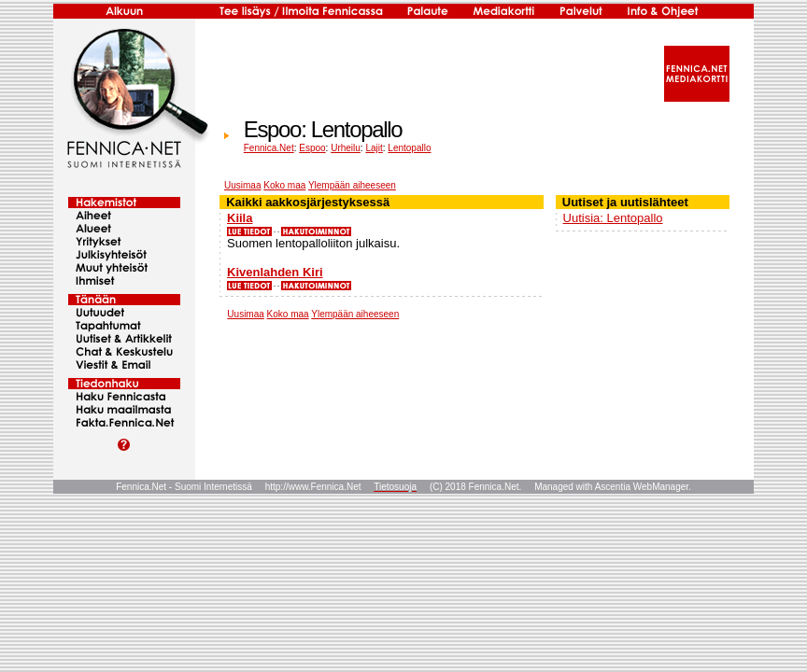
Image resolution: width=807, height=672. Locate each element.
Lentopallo (409, 148)
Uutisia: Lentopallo (613, 218)
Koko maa (284, 185)
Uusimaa (242, 185)
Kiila (239, 218)
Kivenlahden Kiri (275, 272)
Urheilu (346, 148)
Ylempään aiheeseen (352, 185)
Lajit (373, 148)
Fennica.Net (269, 148)
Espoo (312, 148)
